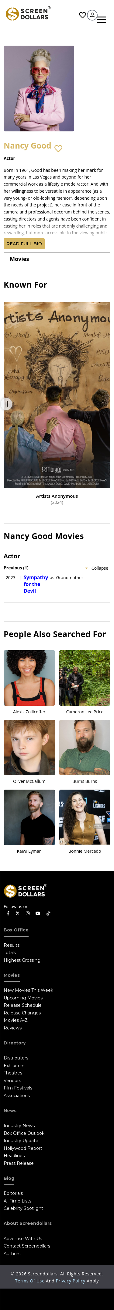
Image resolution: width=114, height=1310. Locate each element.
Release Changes (22, 1013)
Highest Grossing (22, 960)
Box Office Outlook (24, 1133)
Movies (19, 258)
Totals (10, 952)
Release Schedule (23, 1005)
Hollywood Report (23, 1148)
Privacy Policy (71, 1281)
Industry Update (21, 1140)
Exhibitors (14, 1065)
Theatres (13, 1073)
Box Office (16, 930)
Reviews (13, 1028)
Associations (17, 1095)
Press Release (19, 1163)
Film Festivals (18, 1088)
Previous (6, 404)
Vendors (12, 1080)
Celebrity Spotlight (23, 1208)
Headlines (14, 1155)
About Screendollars (28, 1223)
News (10, 1110)
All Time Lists (17, 1201)
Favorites (82, 15)
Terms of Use (30, 1281)
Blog (9, 1178)
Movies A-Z (16, 1020)
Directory (15, 1043)
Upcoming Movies (23, 998)
